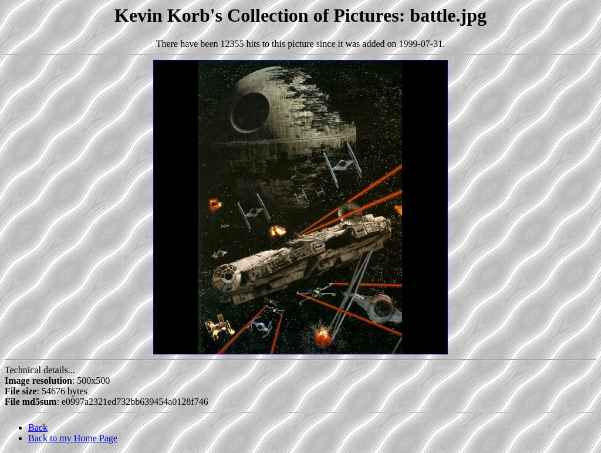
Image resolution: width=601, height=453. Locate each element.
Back (38, 427)
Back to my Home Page (72, 438)
